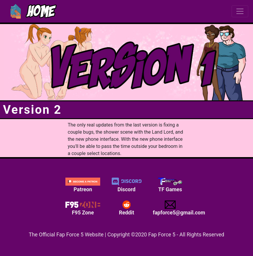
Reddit (126, 207)
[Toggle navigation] (240, 11)
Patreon (82, 185)
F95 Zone (82, 207)
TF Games (170, 185)
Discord (126, 185)
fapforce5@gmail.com (172, 207)
